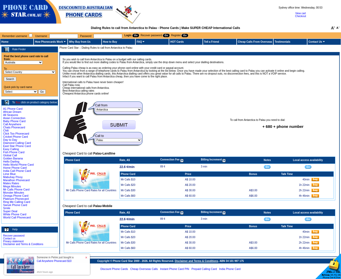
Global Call (10, 155)
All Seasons (10, 114)
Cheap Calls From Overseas (255, 41)
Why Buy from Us (79, 41)
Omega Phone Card (15, 195)
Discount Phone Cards (114, 268)
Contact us (9, 238)
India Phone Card (230, 268)
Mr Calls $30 (128, 190)
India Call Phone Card (17, 170)
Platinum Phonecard (16, 198)
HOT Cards (177, 41)
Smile (6, 208)
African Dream (12, 111)
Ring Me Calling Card (16, 201)
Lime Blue (9, 173)
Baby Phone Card (14, 121)
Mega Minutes (12, 186)
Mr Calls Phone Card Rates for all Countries (91, 190)
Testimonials (282, 41)
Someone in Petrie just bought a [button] (55, 259)
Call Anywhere (12, 124)
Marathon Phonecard (16, 180)
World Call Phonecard (17, 217)
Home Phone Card (15, 167)
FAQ (139, 41)
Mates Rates (11, 183)
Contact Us (315, 41)
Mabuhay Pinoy (13, 177)
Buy (18, 102)
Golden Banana (13, 158)
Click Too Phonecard (16, 133)
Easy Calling (11, 149)
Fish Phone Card (14, 152)
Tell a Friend (211, 41)
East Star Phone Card (17, 146)
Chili (6, 130)
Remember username (14, 36)
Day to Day (10, 139)
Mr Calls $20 (128, 184)
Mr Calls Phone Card (16, 189)
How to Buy (110, 41)
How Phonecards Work (49, 41)
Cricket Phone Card (15, 136)
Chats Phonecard (14, 127)
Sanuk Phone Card (15, 205)
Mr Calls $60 (128, 195)
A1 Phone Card (12, 108)
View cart (300, 13)
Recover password (14, 235)
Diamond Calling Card (17, 142)
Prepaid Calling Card (204, 268)
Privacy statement (13, 241)
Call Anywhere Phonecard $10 (54, 261)
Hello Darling (11, 161)
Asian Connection (14, 118)
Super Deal (10, 211)
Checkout (300, 16)
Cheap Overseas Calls (144, 268)
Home (5, 41)
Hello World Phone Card (18, 164)
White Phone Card (14, 214)
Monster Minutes (13, 192)
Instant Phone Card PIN (174, 268)
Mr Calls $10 (128, 179)
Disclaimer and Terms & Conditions (23, 244)
